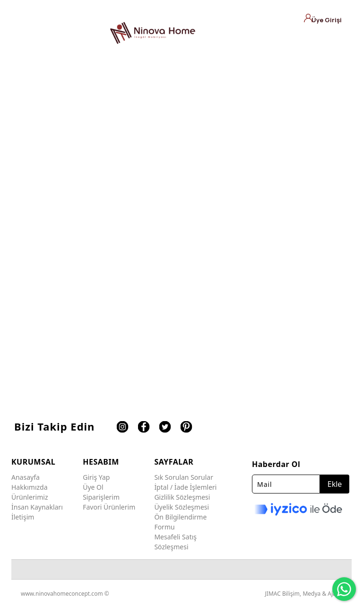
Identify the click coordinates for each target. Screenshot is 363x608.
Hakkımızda (29, 487)
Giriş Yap (96, 477)
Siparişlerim (101, 497)
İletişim (22, 516)
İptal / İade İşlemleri (185, 487)
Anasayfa (25, 477)
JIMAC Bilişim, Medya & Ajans (303, 594)
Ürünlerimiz (29, 497)
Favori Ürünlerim (109, 506)
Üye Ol (93, 487)
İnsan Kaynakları (37, 506)
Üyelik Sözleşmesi (181, 506)
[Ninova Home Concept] (153, 32)
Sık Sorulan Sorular (183, 477)
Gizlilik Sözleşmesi (182, 497)
